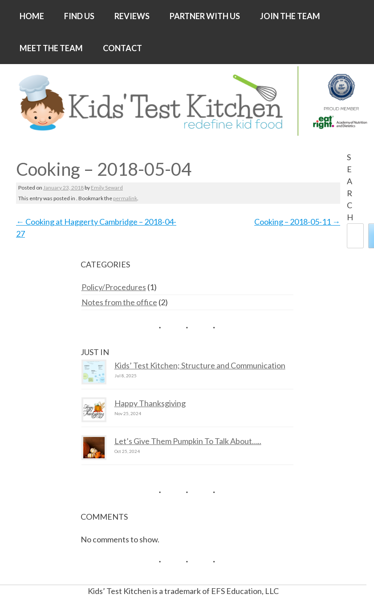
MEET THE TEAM (51, 48)
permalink (125, 198)
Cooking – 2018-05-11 (297, 221)
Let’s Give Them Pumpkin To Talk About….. (187, 441)
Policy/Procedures (113, 287)
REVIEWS (132, 16)
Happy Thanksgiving (150, 403)
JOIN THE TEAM (290, 16)
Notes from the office (119, 302)
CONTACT (122, 48)
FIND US (79, 16)
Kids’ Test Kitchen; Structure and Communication (199, 365)
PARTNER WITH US (205, 16)
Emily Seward (107, 187)
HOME (32, 16)
